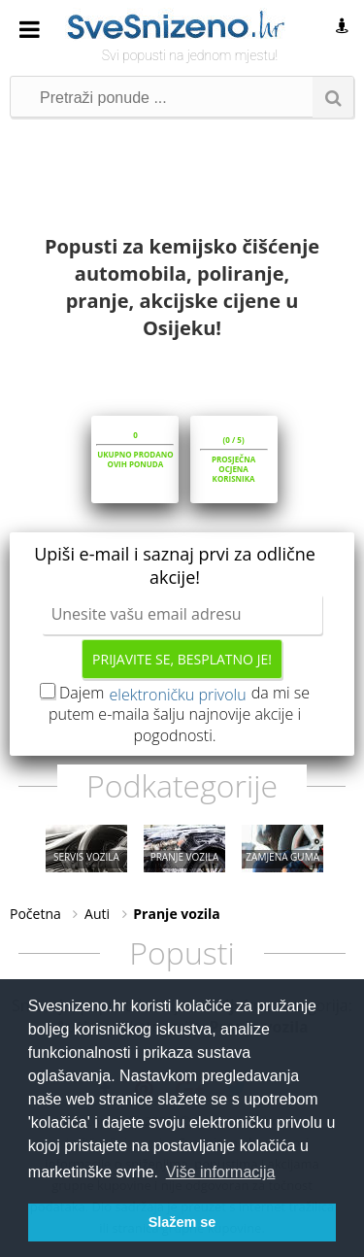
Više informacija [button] (221, 1172)
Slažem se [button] (182, 1222)
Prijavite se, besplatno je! (182, 659)
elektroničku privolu (178, 695)
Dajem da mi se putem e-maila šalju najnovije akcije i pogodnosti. (179, 714)
